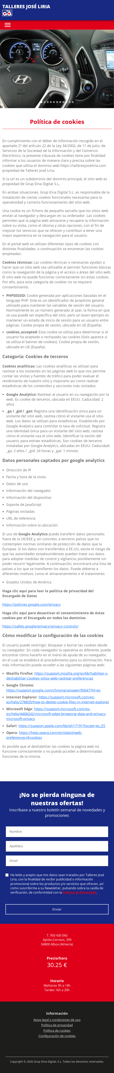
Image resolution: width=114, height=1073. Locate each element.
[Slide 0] (41, 102)
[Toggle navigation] (7, 25)
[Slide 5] (57, 102)
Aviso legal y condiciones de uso (57, 1020)
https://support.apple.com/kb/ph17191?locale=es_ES (62, 725)
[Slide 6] (60, 102)
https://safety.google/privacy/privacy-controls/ (40, 626)
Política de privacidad (57, 1025)
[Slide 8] (66, 102)
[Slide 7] (63, 102)
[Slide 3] (51, 102)
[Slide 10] (73, 102)
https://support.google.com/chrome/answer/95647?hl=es (53, 690)
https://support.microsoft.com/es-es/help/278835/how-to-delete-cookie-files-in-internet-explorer (57, 699)
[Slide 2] (48, 102)
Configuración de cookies (57, 1036)
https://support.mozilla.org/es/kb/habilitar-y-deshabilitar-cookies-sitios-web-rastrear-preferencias (57, 676)
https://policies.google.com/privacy (31, 604)
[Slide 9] (70, 102)
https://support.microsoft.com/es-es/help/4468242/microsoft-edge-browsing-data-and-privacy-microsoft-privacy (56, 713)
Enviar (57, 909)
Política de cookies (57, 1030)
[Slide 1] (45, 102)
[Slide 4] (54, 102)
